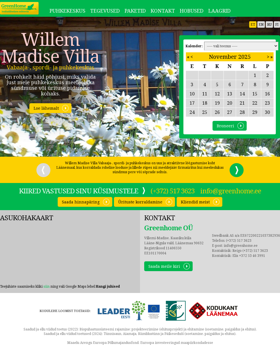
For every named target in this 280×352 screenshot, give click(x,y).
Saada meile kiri (164, 266)
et (253, 24)
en (261, 24)
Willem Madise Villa (50, 47)
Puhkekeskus (67, 10)
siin (46, 286)
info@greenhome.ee (230, 190)
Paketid (135, 10)
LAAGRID (219, 10)
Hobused (192, 10)
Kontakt (163, 10)
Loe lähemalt (46, 108)
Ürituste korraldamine (140, 202)
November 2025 (230, 56)
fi (277, 24)
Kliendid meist (195, 202)
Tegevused (105, 10)
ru (269, 24)
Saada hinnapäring (81, 202)
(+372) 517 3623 (173, 190)
